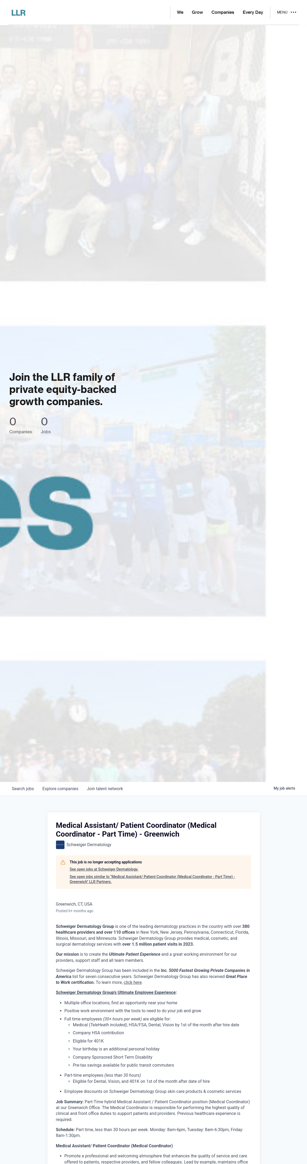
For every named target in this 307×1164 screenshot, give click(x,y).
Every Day (253, 12)
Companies (222, 12)
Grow (197, 12)
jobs (23, 788)
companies (60, 788)
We (180, 12)
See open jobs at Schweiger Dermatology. (104, 869)
